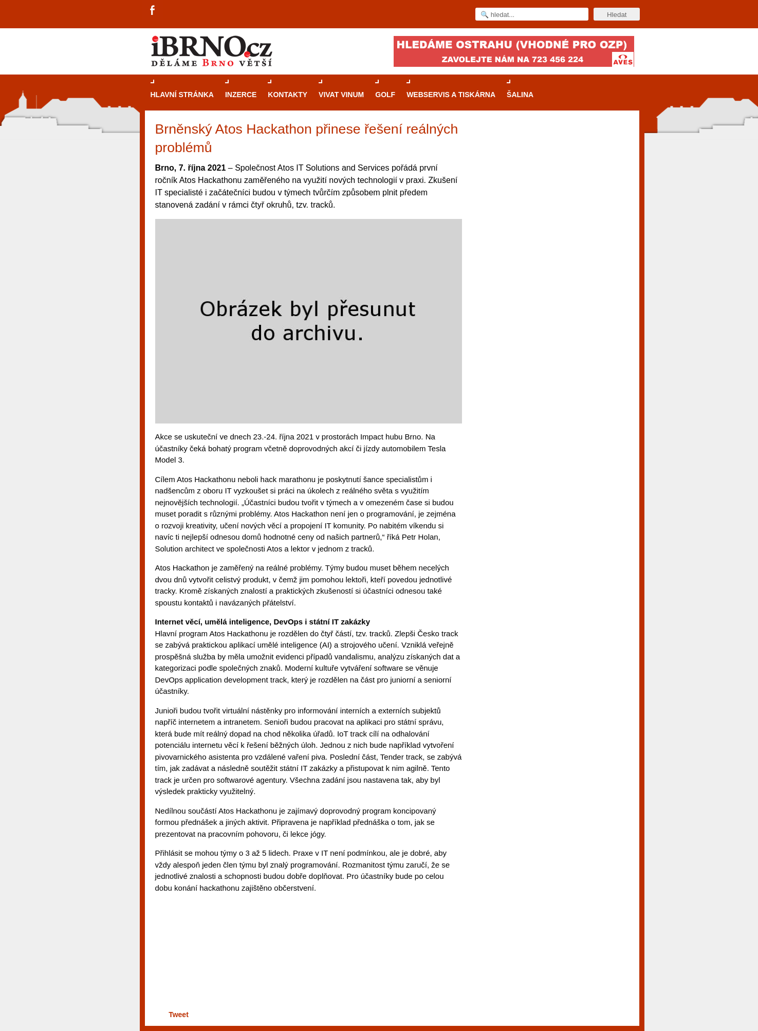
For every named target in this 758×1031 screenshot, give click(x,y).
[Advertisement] (307, 968)
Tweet (179, 1014)
